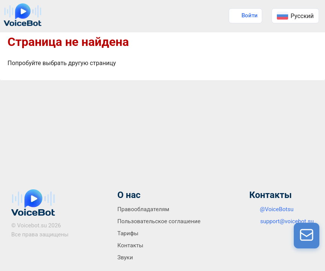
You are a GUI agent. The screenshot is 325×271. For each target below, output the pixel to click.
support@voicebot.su (287, 221)
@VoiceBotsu (277, 209)
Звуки (125, 257)
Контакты (130, 245)
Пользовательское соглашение (158, 221)
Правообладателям (143, 209)
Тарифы (127, 233)
